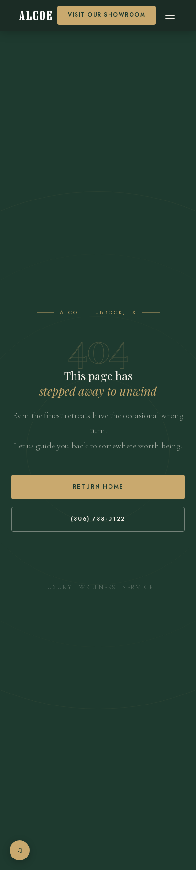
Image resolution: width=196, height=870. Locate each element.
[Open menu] (170, 15)
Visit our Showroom (106, 15)
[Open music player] (20, 850)
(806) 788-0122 (98, 519)
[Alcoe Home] (36, 16)
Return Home (98, 487)
